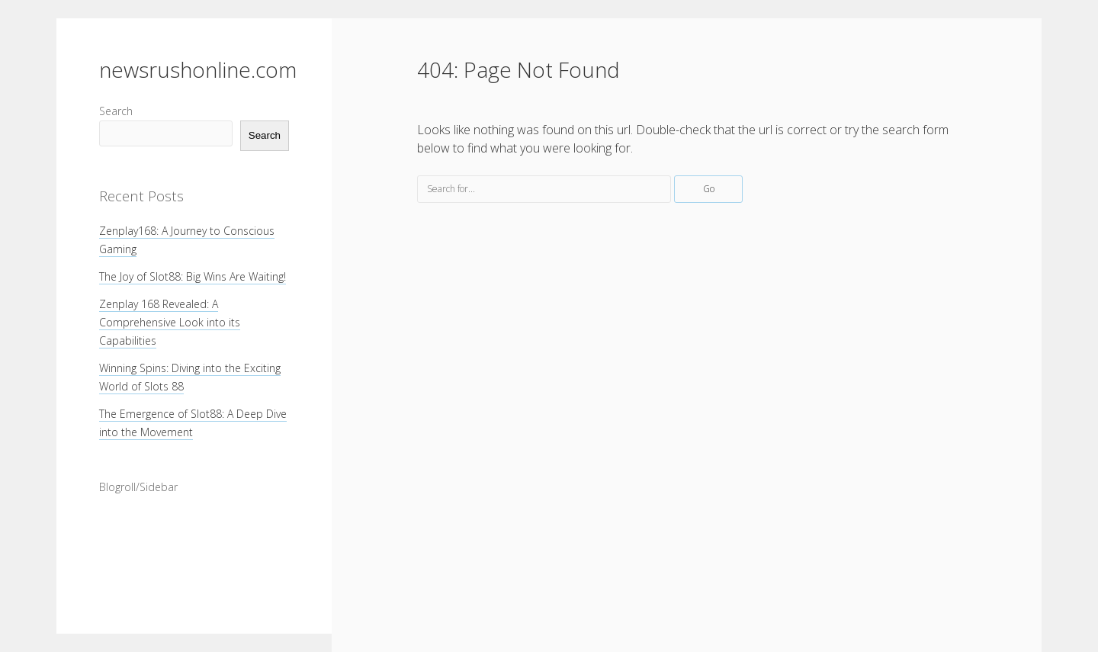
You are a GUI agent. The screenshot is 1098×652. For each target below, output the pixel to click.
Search (116, 111)
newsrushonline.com (198, 69)
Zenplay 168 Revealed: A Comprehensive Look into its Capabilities (169, 322)
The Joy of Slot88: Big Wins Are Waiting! (192, 276)
